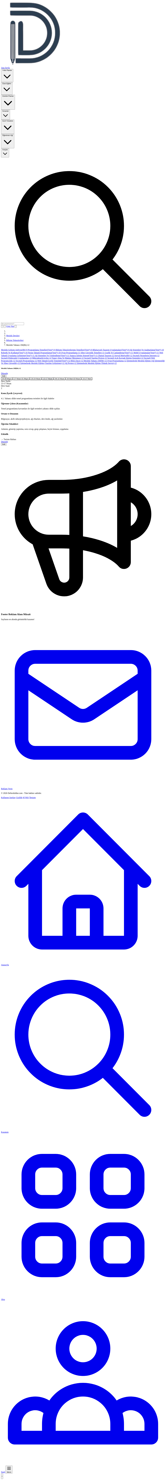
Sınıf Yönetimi (7, 126)
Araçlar (5, 153)
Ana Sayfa (5, 68)
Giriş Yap (10, 326)
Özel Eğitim (6, 88)
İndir (3, 376)
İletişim (32, 797)
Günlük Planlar (8, 102)
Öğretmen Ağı (7, 141)
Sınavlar (5, 114)
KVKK (26, 797)
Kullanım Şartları (8, 797)
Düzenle (4, 373)
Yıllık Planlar (7, 75)
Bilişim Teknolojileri (14, 340)
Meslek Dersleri (13, 336)
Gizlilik (19, 797)
